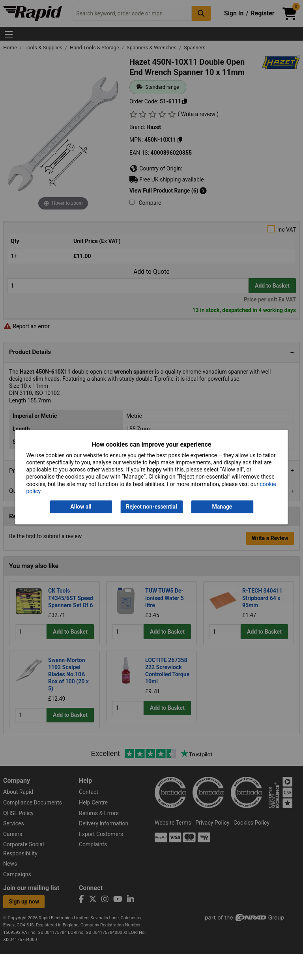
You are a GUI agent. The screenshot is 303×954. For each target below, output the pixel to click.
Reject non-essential (151, 506)
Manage (222, 506)
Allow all (80, 506)
